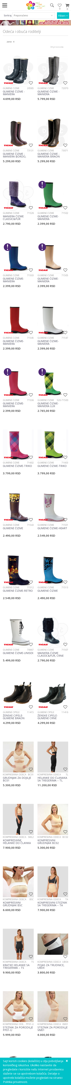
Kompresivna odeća (14, 774)
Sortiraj (8, 15)
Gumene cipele (11, 712)
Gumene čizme (11, 88)
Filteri (63, 15)
